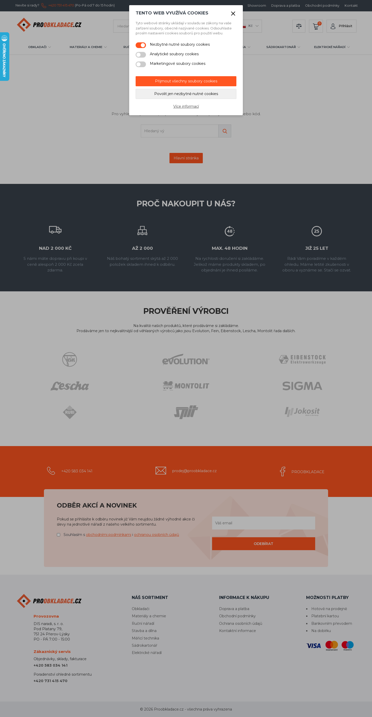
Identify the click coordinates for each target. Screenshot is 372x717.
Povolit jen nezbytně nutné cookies (186, 93)
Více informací (186, 106)
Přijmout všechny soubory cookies (186, 81)
